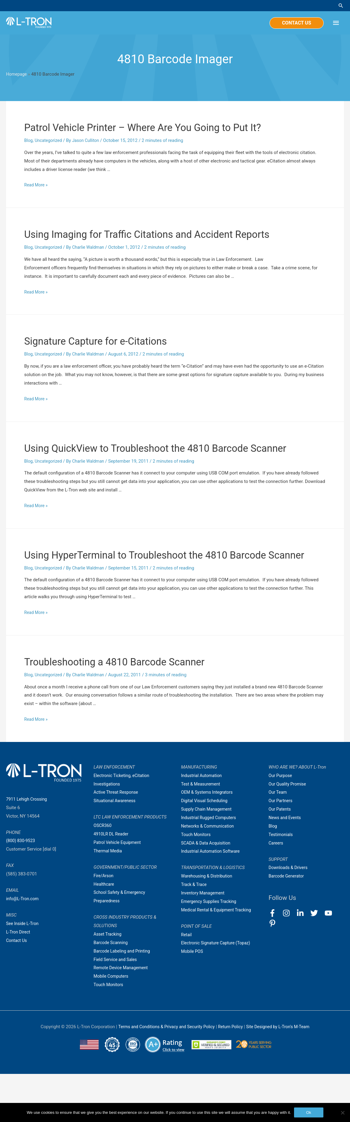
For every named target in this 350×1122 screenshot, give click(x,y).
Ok (308, 1112)
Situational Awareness (115, 849)
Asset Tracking (108, 982)
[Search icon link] (341, 6)
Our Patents (281, 857)
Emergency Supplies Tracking (210, 949)
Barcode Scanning (111, 990)
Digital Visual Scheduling (206, 849)
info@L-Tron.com (23, 947)
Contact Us (17, 988)
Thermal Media (108, 899)
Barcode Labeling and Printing (123, 999)
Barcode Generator (287, 924)
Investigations (107, 832)
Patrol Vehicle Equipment (118, 890)
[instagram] (289, 961)
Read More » (36, 186)
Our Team (278, 840)
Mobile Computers (112, 1024)
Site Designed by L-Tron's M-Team (282, 1075)
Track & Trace (194, 932)
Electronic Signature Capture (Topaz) (218, 991)
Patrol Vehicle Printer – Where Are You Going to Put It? (170, 128)
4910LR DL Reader (112, 882)
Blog (28, 141)
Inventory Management (204, 941)
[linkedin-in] (302, 961)
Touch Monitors (109, 1032)
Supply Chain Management (208, 857)
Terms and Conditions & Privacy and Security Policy (163, 1075)
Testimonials (282, 882)
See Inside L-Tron (23, 971)
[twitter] (316, 961)
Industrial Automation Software (212, 899)
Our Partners (281, 849)
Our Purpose (281, 823)
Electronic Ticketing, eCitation (123, 823)
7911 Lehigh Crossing (28, 847)
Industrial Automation (203, 823)
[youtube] (331, 961)
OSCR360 (103, 874)
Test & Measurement (202, 832)
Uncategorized (49, 141)
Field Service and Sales (116, 1007)
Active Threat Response (117, 840)
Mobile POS (193, 999)
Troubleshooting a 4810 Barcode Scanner (135, 709)
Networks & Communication (209, 874)
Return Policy (232, 1075)
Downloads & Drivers (289, 916)
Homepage (17, 75)
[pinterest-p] (274, 972)
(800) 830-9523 (21, 889)
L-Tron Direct (19, 980)
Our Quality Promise (289, 832)
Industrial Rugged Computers (210, 865)
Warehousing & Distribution (208, 924)
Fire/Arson (104, 924)
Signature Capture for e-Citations (112, 357)
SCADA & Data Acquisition (207, 891)
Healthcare (104, 932)
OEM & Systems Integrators (209, 840)
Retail (187, 983)
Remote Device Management (122, 1016)
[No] (342, 1113)
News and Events (286, 865)
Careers (276, 891)
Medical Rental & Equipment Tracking (218, 958)
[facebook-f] (275, 961)
